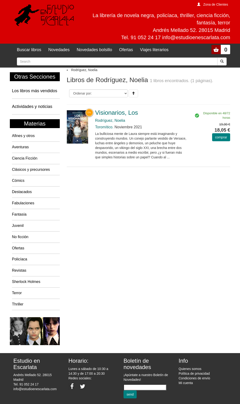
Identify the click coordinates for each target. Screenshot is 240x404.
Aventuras (20, 147)
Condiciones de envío (194, 378)
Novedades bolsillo (94, 49)
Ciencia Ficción (24, 158)
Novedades (59, 49)
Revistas (19, 270)
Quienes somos (190, 369)
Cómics (18, 181)
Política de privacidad (194, 373)
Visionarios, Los (116, 112)
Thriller (17, 304)
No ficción (20, 237)
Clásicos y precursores (31, 170)
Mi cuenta (186, 383)
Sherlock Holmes (26, 282)
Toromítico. (104, 127)
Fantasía (19, 214)
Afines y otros (23, 136)
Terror (17, 293)
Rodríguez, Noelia (110, 120)
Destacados (22, 192)
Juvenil (18, 226)
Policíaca (19, 259)
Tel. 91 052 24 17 (25, 384)
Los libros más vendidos (34, 90)
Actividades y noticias (32, 106)
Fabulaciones (23, 203)
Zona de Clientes (215, 4)
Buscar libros (29, 49)
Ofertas (126, 49)
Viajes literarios (154, 49)
